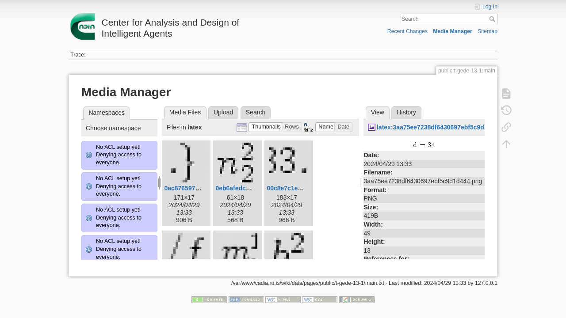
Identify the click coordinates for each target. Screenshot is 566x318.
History (406, 112)
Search (493, 19)
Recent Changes (407, 31)
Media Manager (452, 31)
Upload (223, 112)
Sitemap (487, 31)
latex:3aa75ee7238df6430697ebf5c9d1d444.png (446, 127)
